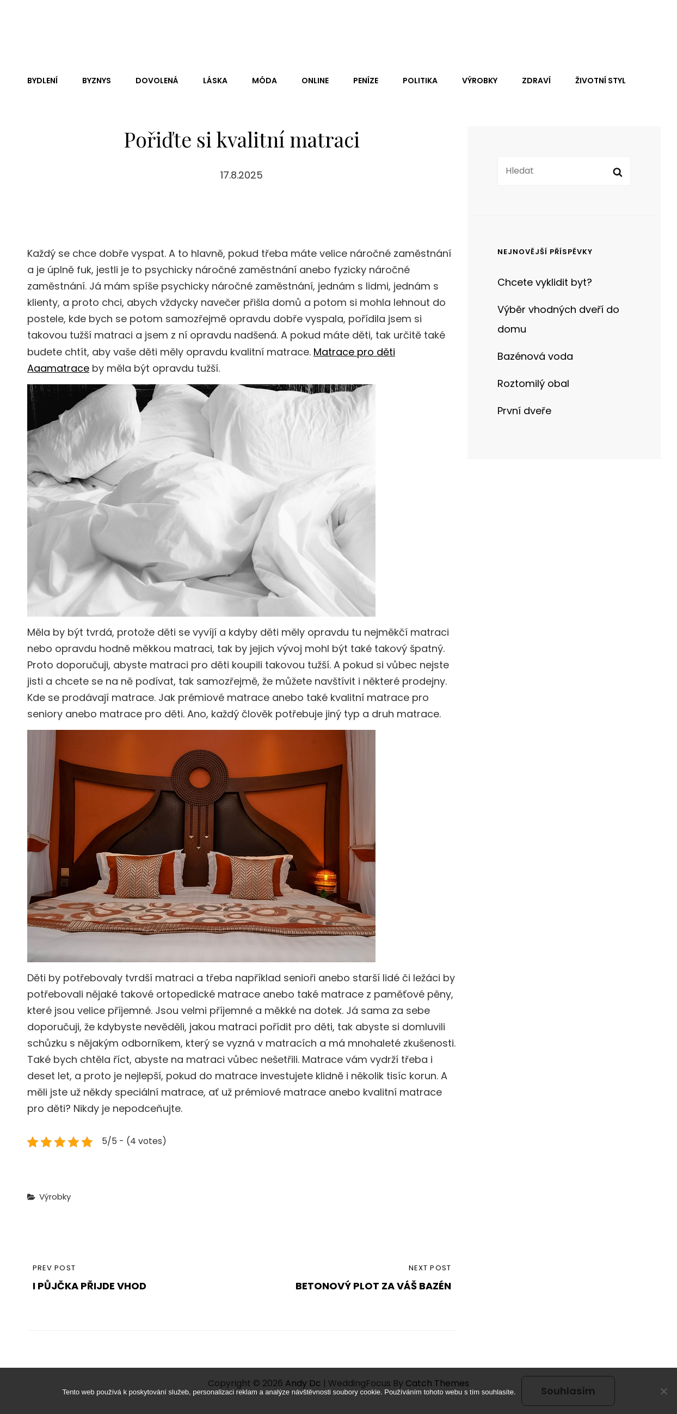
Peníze (365, 80)
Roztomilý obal (533, 383)
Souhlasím (568, 1391)
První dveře (524, 410)
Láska (215, 80)
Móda (264, 80)
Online (315, 80)
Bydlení (42, 80)
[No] (663, 1391)
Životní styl (600, 80)
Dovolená (157, 80)
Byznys (96, 80)
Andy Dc (50, 23)
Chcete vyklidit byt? (544, 282)
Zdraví (536, 80)
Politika (420, 80)
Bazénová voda (535, 356)
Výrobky (479, 80)
